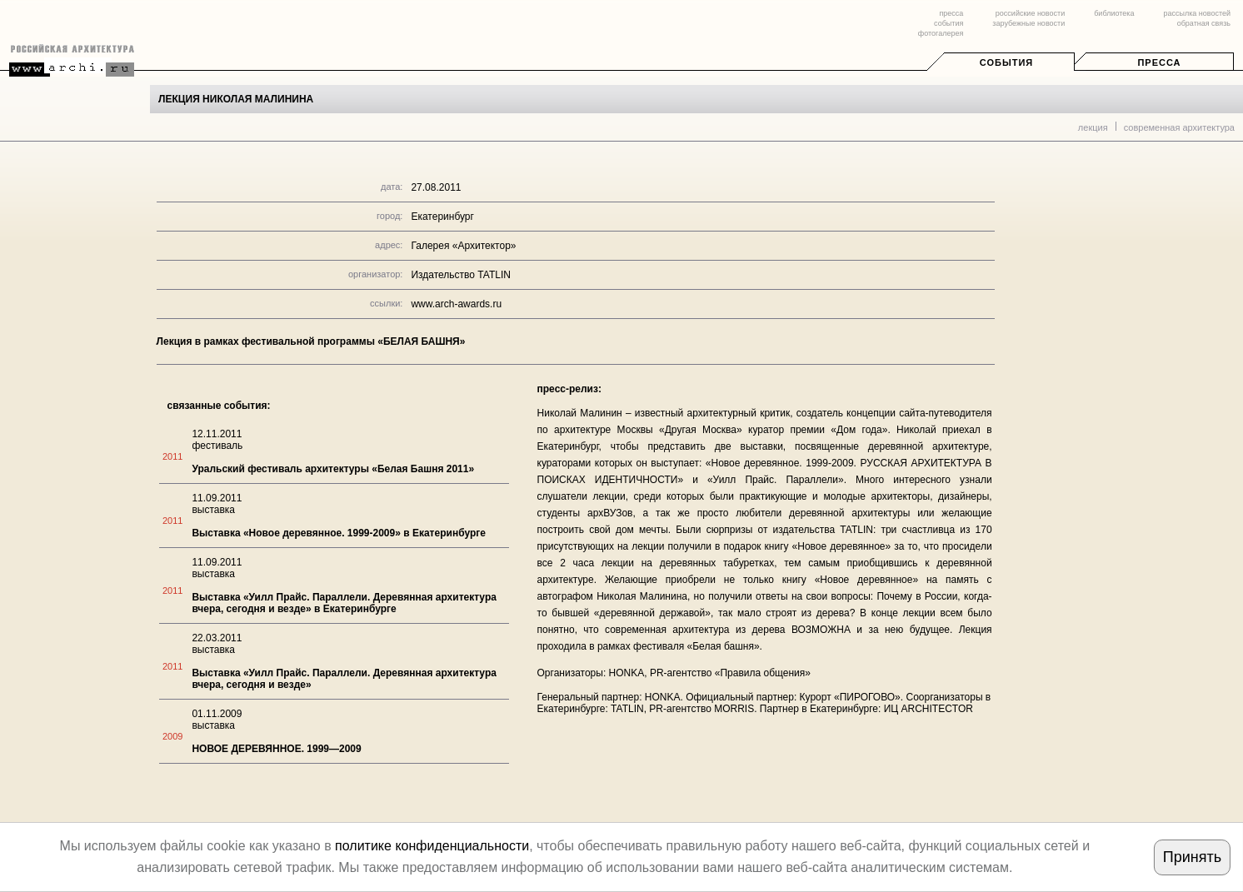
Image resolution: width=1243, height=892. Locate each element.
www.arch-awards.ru (456, 304)
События (1006, 62)
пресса (951, 13)
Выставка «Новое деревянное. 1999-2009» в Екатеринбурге (339, 533)
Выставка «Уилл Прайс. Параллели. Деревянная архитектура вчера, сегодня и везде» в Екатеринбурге (344, 603)
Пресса (1159, 62)
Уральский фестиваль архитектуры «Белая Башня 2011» (333, 469)
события (948, 23)
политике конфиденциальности (432, 846)
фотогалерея (940, 33)
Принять (1192, 857)
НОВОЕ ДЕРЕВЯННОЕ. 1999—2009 (276, 749)
